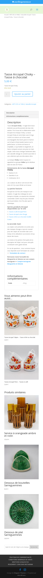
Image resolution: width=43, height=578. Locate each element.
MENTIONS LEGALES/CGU (20, 562)
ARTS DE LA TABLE (15, 15)
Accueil (6, 15)
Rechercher (34, 547)
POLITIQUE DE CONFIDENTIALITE (20, 557)
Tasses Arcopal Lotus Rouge (18, 214)
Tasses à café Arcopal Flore (17, 212)
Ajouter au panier (22, 94)
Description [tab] (10, 113)
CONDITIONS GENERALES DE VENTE (20, 560)
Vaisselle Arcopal (26, 15)
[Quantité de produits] (7, 94)
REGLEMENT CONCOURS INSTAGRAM (20, 564)
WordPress (21, 575)
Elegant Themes (20, 573)
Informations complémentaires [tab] (17, 116)
